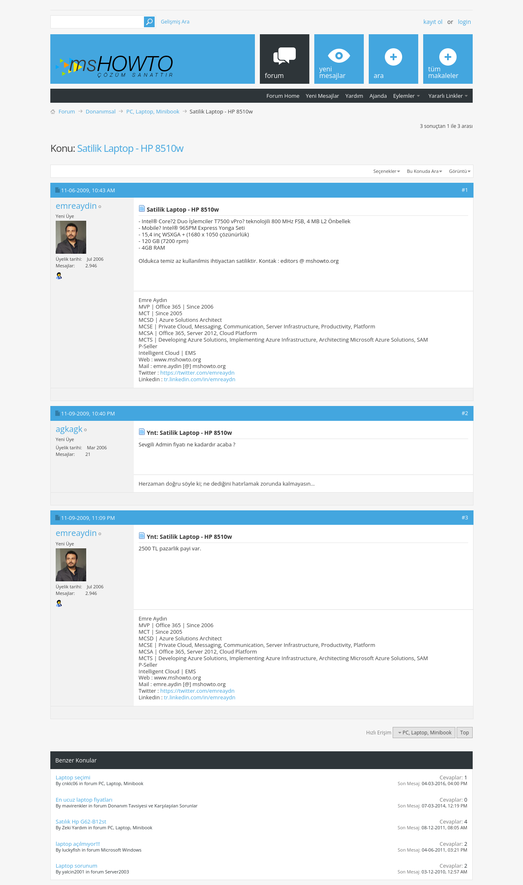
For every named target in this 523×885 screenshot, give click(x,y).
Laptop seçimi (73, 777)
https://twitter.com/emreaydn (197, 372)
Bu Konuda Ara (423, 171)
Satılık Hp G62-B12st (81, 821)
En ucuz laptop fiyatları (84, 799)
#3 (465, 517)
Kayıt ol (433, 22)
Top (464, 732)
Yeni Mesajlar (322, 95)
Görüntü (458, 171)
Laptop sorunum (76, 865)
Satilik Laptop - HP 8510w (130, 148)
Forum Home (282, 95)
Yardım (354, 95)
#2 (465, 413)
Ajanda (378, 95)
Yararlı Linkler (446, 95)
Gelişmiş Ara (175, 21)
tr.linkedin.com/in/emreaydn (200, 379)
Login (464, 22)
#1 (465, 190)
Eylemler (404, 95)
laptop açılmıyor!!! (78, 843)
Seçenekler (384, 171)
